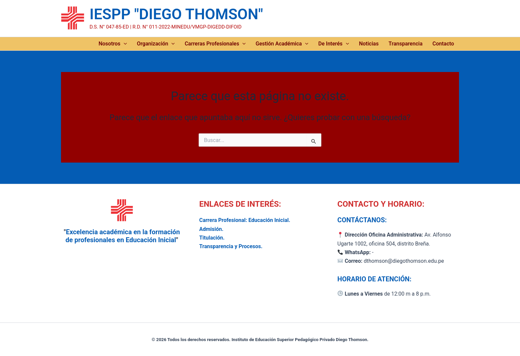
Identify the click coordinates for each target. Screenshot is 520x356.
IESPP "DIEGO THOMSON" (176, 14)
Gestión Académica (282, 43)
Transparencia (405, 43)
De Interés (333, 43)
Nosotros (112, 43)
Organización (156, 43)
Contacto (443, 43)
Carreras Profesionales (215, 43)
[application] (123, 43)
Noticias (368, 43)
